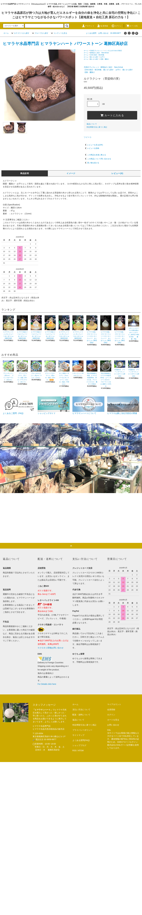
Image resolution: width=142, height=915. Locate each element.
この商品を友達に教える (95, 155)
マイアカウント (114, 704)
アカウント (88, 26)
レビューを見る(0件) (93, 145)
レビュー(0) (117, 173)
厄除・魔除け (105, 59)
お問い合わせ (103, 33)
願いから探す (94, 57)
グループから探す (39, 33)
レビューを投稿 (91, 148)
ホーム (6, 33)
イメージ (71, 173)
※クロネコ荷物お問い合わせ (50, 648)
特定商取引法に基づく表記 (97, 127)
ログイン (116, 26)
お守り (103, 57)
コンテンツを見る (58, 33)
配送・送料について (81, 715)
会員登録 (102, 26)
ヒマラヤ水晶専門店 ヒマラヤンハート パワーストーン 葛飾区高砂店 (65, 43)
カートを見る (113, 720)
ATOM (81, 750)
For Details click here (47, 684)
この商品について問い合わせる (97, 159)
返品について (92, 124)
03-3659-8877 (115, 33)
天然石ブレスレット (96, 50)
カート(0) (132, 26)
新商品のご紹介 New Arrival (99, 53)
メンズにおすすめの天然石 (113, 50)
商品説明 (24, 173)
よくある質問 (91, 33)
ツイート (88, 137)
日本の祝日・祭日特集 (97, 55)
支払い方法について (81, 709)
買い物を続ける (91, 163)
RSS (74, 750)
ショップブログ (79, 745)
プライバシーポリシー (82, 730)
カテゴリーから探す (20, 33)
